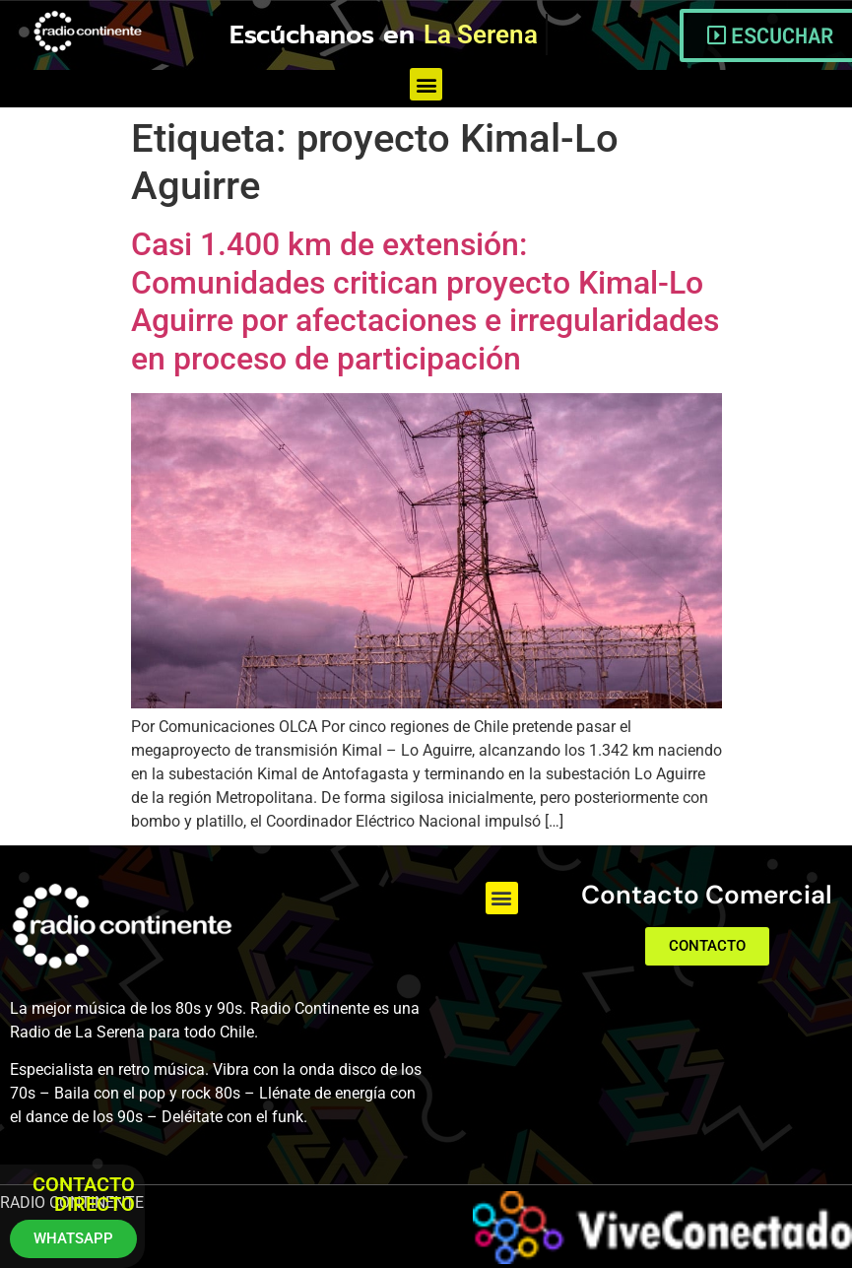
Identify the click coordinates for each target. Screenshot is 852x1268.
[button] (426, 84)
